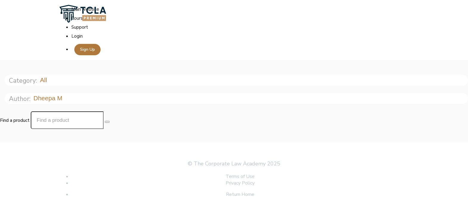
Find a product (15, 120)
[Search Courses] (107, 122)
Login (77, 36)
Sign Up (87, 49)
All (44, 79)
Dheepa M (48, 98)
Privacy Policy (240, 183)
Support (79, 27)
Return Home (240, 194)
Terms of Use (240, 176)
